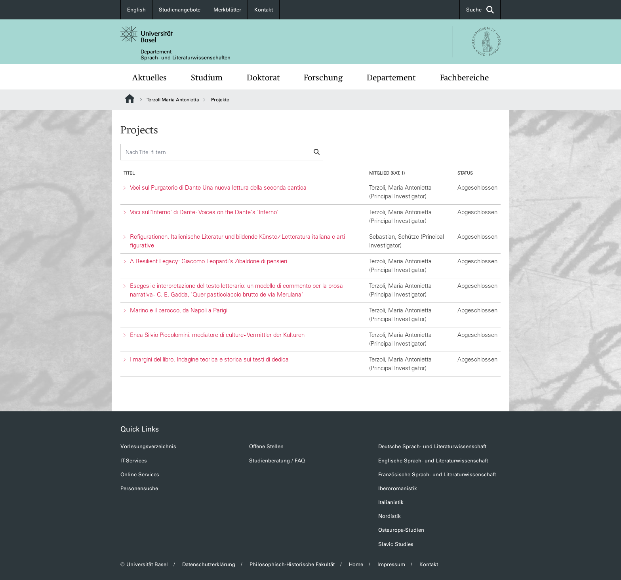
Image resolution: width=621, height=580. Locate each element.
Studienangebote (179, 10)
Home (356, 564)
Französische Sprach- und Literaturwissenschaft (437, 474)
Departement (391, 77)
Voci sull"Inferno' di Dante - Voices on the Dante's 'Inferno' (204, 212)
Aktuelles (149, 77)
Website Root (129, 98)
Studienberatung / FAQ (277, 461)
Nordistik (389, 516)
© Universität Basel (144, 564)
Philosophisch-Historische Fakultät (292, 564)
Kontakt (263, 10)
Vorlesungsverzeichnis (148, 446)
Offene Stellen (266, 446)
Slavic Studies (395, 544)
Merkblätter (227, 10)
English (136, 10)
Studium (207, 77)
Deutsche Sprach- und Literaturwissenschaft (432, 446)
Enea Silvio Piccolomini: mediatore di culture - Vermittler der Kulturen (217, 334)
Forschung (323, 77)
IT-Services (133, 461)
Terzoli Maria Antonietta (173, 100)
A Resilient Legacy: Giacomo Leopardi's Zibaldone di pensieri (208, 261)
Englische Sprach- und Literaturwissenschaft (433, 461)
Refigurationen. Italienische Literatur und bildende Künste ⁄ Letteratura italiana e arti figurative (237, 241)
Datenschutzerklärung (208, 564)
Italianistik (391, 502)
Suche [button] (480, 9)
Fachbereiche (464, 77)
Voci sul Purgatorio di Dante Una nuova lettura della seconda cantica (218, 187)
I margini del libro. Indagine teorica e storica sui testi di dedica (209, 359)
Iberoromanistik (397, 488)
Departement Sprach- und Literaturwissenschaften (185, 55)
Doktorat (263, 77)
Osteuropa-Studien (401, 530)
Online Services (139, 474)
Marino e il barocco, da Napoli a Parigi (178, 310)
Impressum (391, 564)
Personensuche (139, 488)
